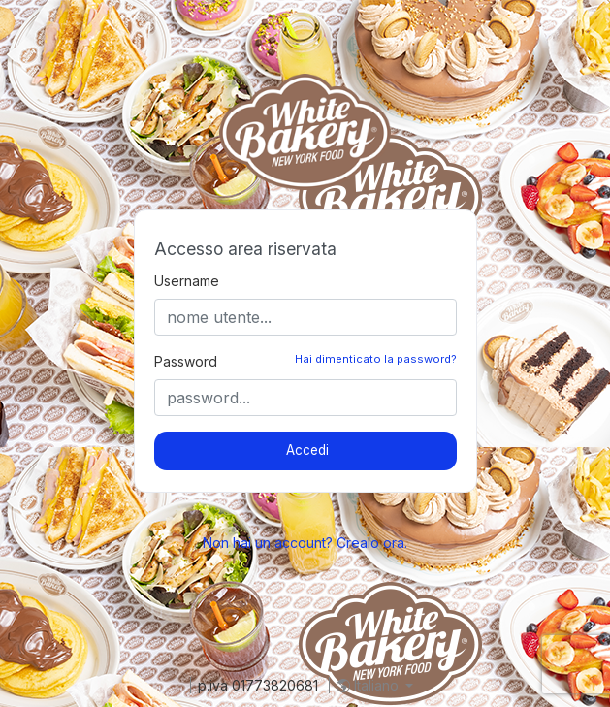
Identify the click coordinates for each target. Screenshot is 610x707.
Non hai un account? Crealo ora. (305, 542)
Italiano (369, 685)
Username (186, 281)
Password (185, 361)
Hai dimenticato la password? (376, 359)
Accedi (307, 450)
